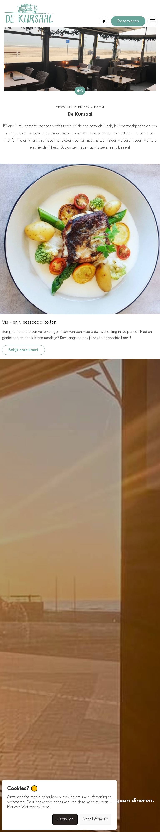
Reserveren (128, 21)
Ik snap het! (65, 819)
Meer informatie (95, 819)
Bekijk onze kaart (23, 350)
